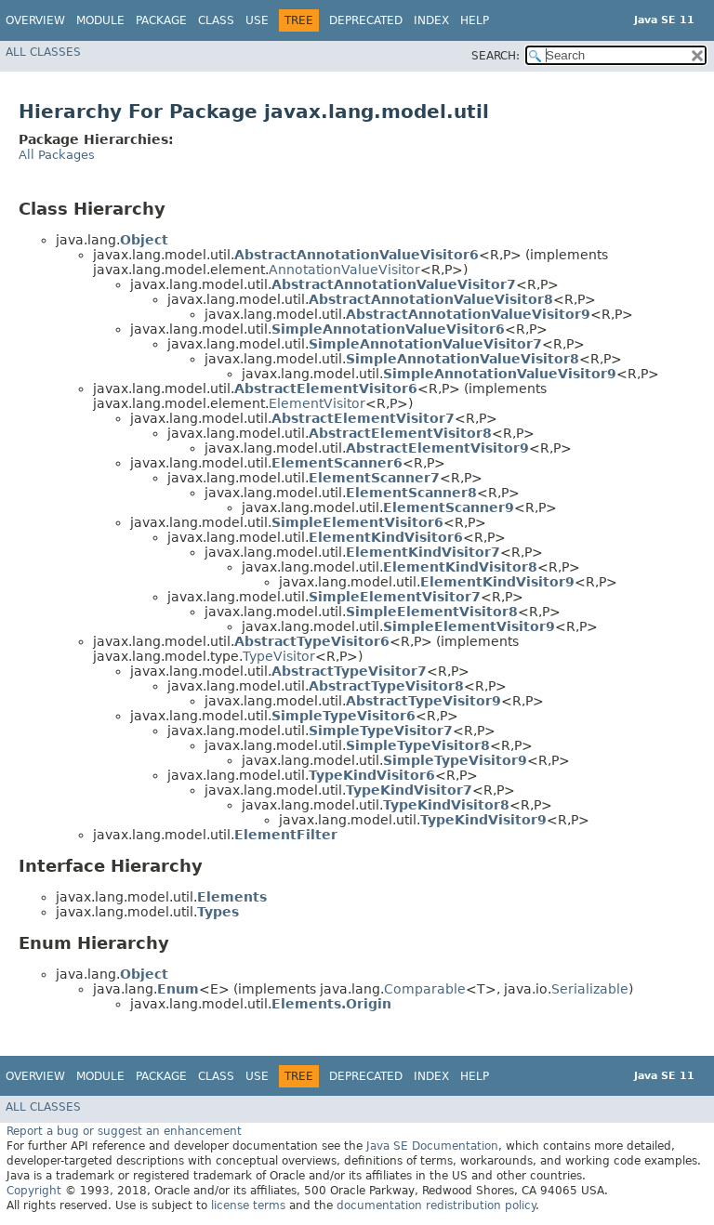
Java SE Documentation (432, 1146)
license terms (248, 1205)
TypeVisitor (279, 656)
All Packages (57, 155)
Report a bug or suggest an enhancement (124, 1131)
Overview (35, 20)
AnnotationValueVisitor (344, 269)
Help (474, 20)
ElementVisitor (317, 403)
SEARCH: (495, 55)
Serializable (589, 988)
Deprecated (366, 20)
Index (431, 20)
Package (161, 20)
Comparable (425, 988)
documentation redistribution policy (436, 1205)
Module (100, 20)
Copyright (34, 1190)
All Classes (43, 52)
